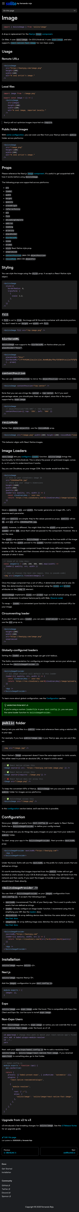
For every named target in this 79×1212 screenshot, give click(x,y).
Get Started (7, 1169)
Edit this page (9, 1137)
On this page (8, 10)
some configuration (15, 135)
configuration (13, 808)
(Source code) (56, 598)
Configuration (52, 698)
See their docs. (11, 918)
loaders (33, 912)
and (62, 586)
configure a (30, 456)
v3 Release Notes (69, 1125)
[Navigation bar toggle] (3, 3)
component (35, 173)
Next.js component (40, 34)
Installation (6, 1172)
